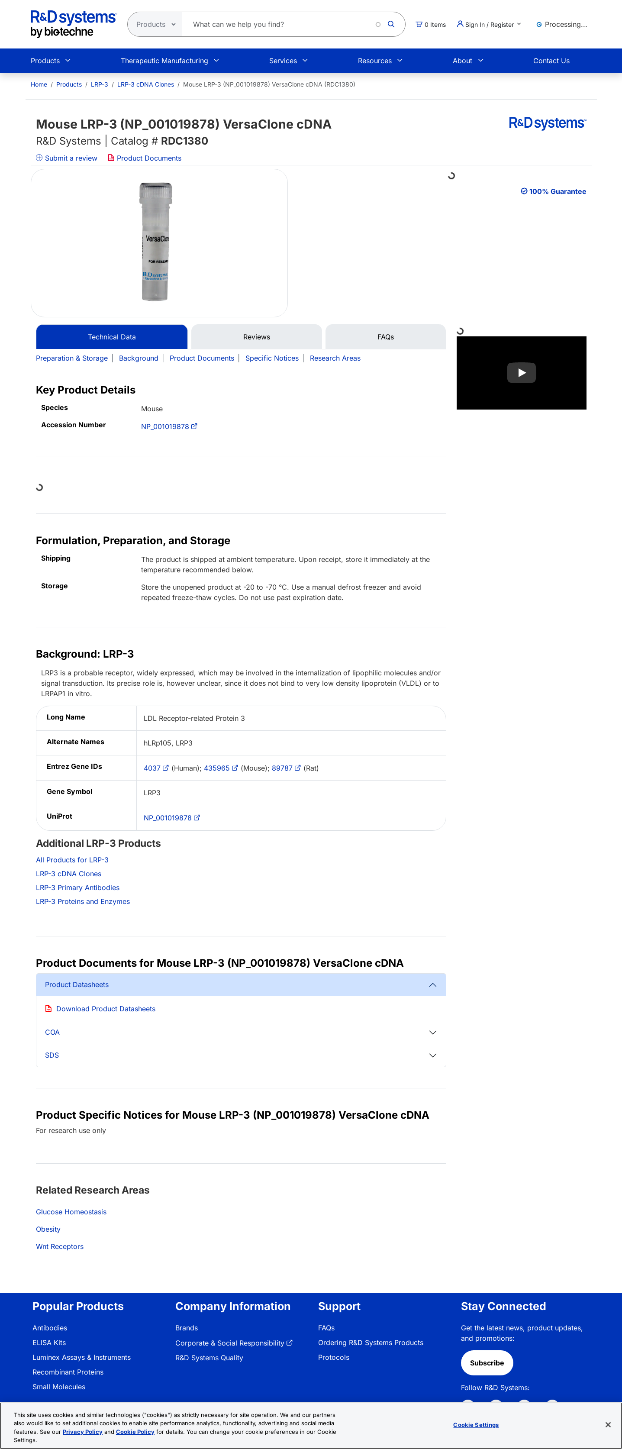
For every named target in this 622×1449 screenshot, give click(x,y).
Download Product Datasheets (105, 1008)
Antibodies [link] (49, 1327)
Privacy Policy (83, 1431)
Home (39, 84)
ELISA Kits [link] (49, 1342)
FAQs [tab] (385, 336)
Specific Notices (272, 358)
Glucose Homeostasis (71, 1211)
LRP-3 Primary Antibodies (77, 887)
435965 (217, 768)
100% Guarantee (558, 191)
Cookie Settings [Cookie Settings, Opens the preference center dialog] (476, 1424)
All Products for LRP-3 (72, 859)
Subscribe (487, 1363)
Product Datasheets (77, 984)
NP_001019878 (165, 426)
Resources (375, 60)
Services (283, 60)
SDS (52, 1055)
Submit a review (66, 158)
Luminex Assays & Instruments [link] (81, 1357)
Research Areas (335, 358)
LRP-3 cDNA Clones (145, 84)
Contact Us (551, 60)
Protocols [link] (333, 1357)
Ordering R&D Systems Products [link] (370, 1342)
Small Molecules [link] (58, 1386)
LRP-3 (99, 84)
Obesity (48, 1229)
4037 (152, 768)
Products (45, 60)
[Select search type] (152, 24)
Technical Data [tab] (112, 336)
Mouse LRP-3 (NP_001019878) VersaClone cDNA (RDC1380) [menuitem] (269, 84)
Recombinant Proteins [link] (67, 1372)
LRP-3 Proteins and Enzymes (83, 901)
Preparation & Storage (72, 358)
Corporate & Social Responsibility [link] (229, 1343)
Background (138, 358)
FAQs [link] (326, 1327)
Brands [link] (186, 1327)
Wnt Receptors (60, 1246)
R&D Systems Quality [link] (209, 1357)
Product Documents (144, 158)
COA (52, 1032)
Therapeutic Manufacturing (164, 60)
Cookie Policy (135, 1431)
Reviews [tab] (256, 336)
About (462, 60)
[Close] (608, 1424)
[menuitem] (39, 84)
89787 (282, 768)
